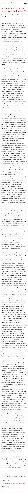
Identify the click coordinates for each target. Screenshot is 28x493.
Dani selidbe (4, 484)
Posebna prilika (5, 486)
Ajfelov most (6, 3)
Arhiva (3, 490)
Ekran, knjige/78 (5, 487)
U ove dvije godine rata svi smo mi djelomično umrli (13, 483)
